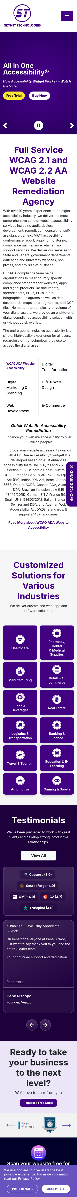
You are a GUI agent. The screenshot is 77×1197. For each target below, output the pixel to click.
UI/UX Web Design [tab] (51, 385)
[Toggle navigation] (67, 16)
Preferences (22, 1189)
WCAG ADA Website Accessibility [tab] (20, 366)
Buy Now (39, 96)
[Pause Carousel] (38, 125)
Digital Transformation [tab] (55, 367)
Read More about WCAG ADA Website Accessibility (38, 524)
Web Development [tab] (17, 408)
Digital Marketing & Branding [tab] (16, 387)
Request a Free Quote (39, 1102)
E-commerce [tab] (53, 405)
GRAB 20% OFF (71, 485)
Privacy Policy (29, 1178)
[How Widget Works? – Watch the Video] (38, 84)
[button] (5, 125)
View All (38, 855)
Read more (15, 981)
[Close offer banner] (71, 467)
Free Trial (14, 96)
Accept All (56, 1189)
